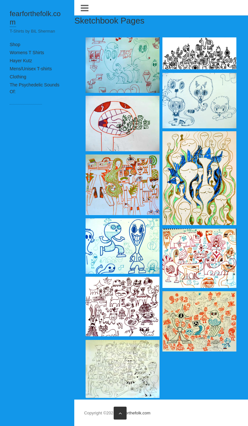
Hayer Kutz (21, 60)
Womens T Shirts (27, 52)
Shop (15, 44)
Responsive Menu (84, 8)
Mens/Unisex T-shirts (31, 68)
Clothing (18, 76)
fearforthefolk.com (35, 18)
